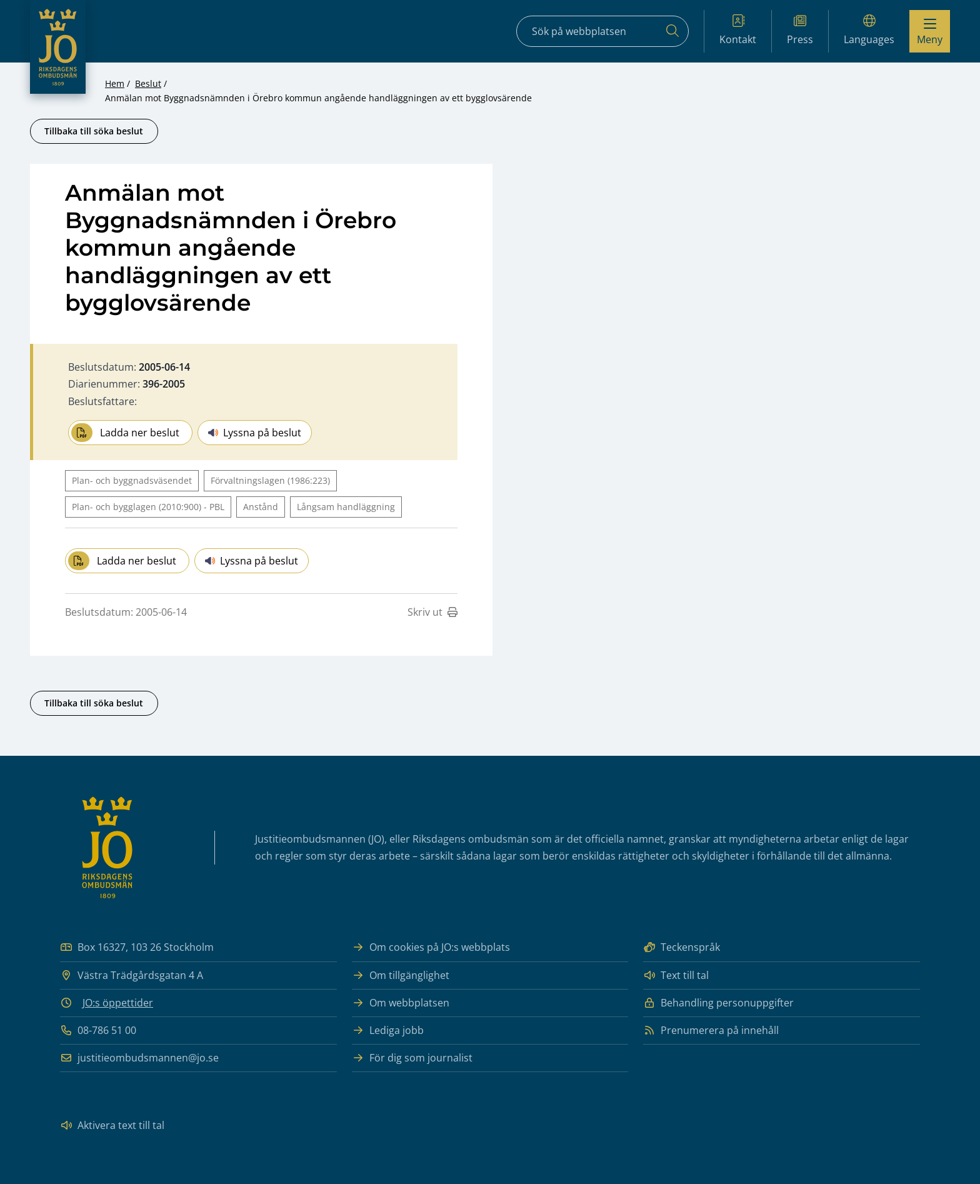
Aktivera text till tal (112, 1125)
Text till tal (676, 975)
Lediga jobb (388, 1030)
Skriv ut (433, 612)
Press (800, 30)
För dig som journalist (412, 1058)
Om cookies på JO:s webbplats (431, 947)
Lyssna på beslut (254, 432)
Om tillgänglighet (400, 975)
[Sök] (672, 31)
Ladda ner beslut (125, 432)
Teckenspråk (681, 947)
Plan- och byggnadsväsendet (132, 480)
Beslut (148, 83)
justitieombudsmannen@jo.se (139, 1058)
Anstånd (260, 507)
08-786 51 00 (98, 1030)
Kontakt (737, 30)
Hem (114, 83)
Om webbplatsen (400, 1003)
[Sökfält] (602, 31)
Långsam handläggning (346, 507)
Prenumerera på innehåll (711, 1030)
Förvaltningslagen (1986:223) (270, 480)
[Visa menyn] (929, 31)
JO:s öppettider (117, 1003)
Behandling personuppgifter (718, 1003)
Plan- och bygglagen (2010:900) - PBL (148, 507)
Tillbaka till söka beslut (93, 131)
